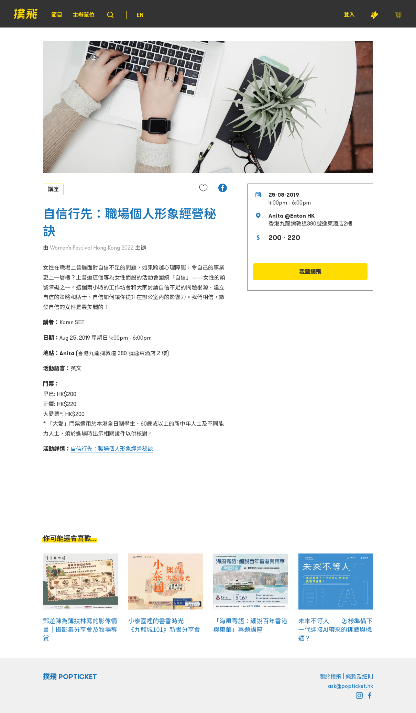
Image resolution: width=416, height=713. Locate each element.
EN (140, 14)
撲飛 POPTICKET (70, 676)
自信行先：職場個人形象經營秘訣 (111, 448)
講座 (53, 189)
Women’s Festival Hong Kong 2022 (92, 247)
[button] (222, 188)
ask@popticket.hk (350, 685)
